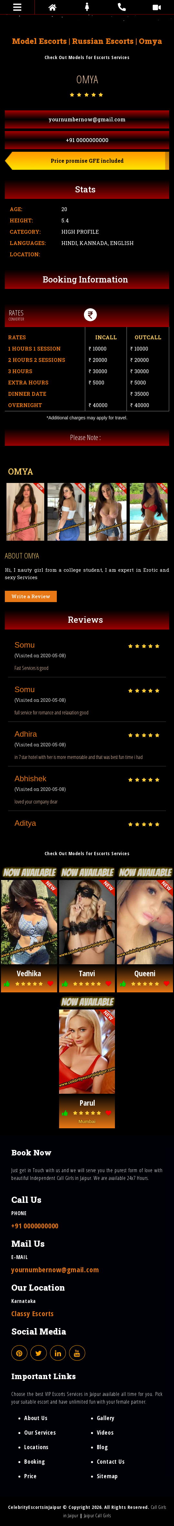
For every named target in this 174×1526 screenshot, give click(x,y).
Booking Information (85, 279)
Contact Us (111, 1461)
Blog (102, 1447)
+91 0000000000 (87, 140)
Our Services (40, 1432)
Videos (105, 1432)
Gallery (106, 1418)
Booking (34, 1461)
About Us (35, 1418)
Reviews (85, 619)
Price (30, 1476)
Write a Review (30, 596)
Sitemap (107, 1476)
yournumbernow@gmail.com (87, 119)
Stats (85, 189)
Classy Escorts (32, 1313)
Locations (36, 1447)
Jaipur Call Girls (97, 1515)
